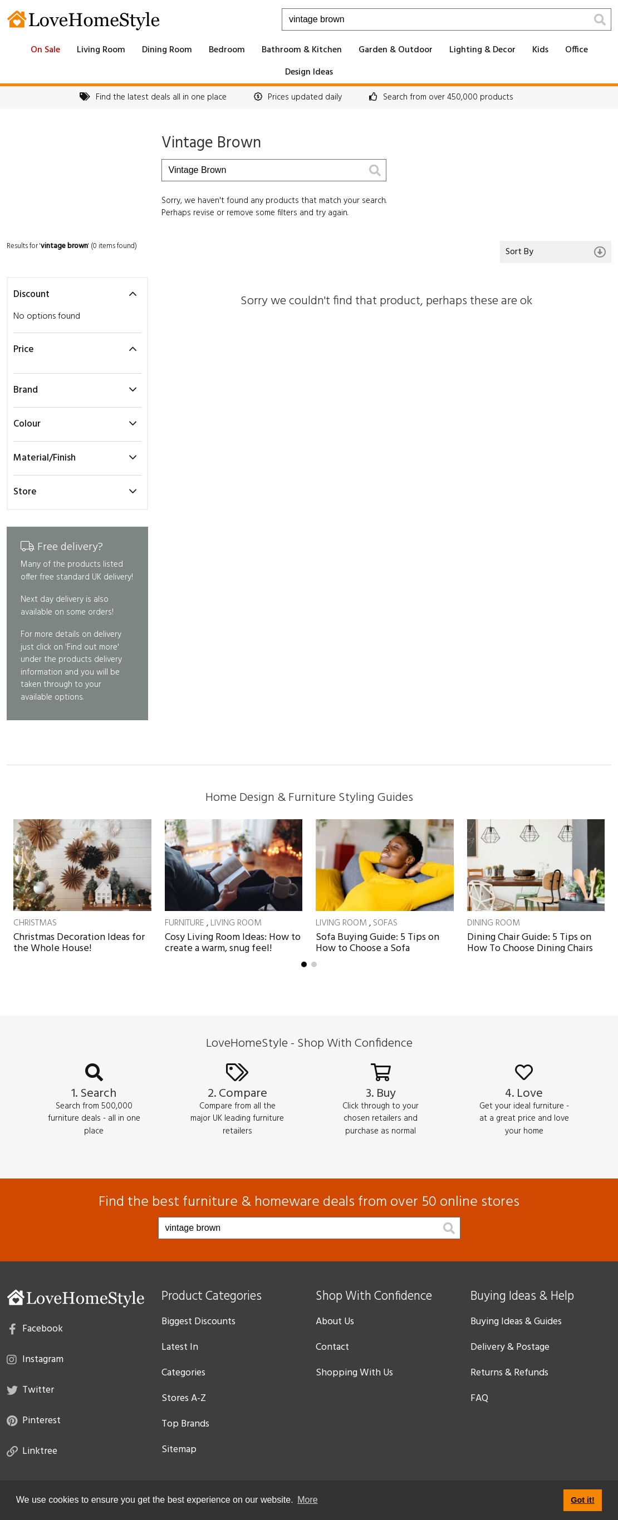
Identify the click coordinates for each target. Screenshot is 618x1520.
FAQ (479, 1398)
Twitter (30, 1389)
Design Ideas (309, 72)
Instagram (35, 1358)
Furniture (184, 923)
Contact (332, 1347)
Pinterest (34, 1420)
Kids (540, 50)
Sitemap (179, 1450)
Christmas (35, 923)
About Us (335, 1322)
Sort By (556, 252)
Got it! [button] (582, 1500)
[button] (304, 964)
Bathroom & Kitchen (302, 50)
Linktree (32, 1450)
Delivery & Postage (510, 1347)
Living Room (101, 50)
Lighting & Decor (482, 50)
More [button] (307, 1499)
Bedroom (227, 50)
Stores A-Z (183, 1398)
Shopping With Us (354, 1373)
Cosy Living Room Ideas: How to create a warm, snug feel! (233, 943)
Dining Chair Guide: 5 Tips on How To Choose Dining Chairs (530, 943)
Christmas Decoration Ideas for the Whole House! (79, 943)
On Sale (45, 50)
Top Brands (185, 1424)
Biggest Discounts (198, 1322)
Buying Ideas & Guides (516, 1322)
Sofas (385, 923)
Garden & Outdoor (396, 50)
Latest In (179, 1347)
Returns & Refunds (509, 1373)
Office (576, 50)
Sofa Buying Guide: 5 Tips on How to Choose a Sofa (377, 943)
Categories (183, 1373)
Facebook (36, 1328)
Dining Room (167, 50)
